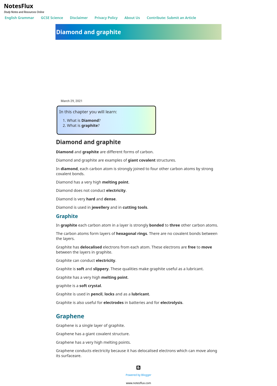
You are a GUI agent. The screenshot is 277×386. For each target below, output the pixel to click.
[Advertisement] (140, 69)
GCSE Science (52, 17)
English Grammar (19, 17)
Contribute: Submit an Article (171, 17)
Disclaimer (79, 17)
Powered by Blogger (138, 370)
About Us (132, 17)
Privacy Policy (106, 17)
